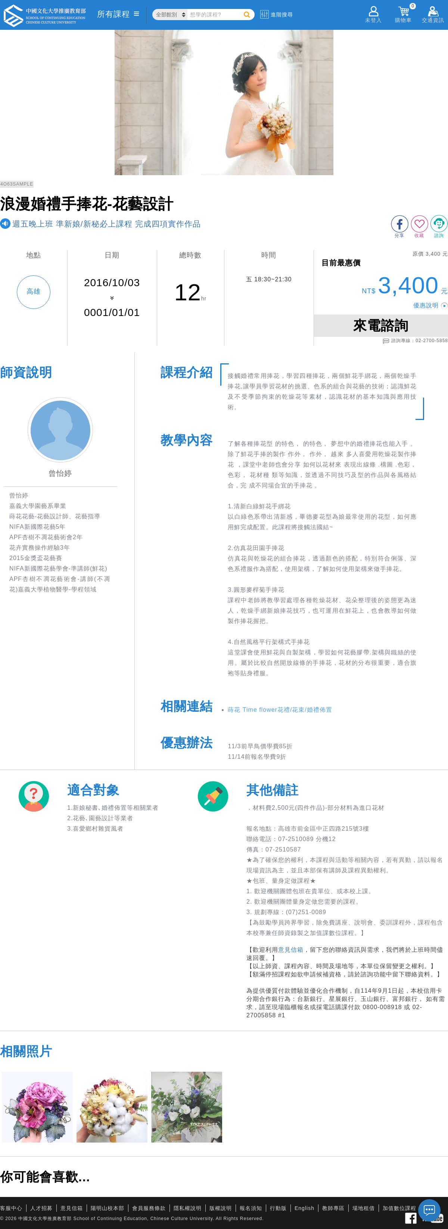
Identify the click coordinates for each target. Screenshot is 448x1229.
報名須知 (251, 1208)
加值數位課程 (399, 1208)
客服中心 (11, 1208)
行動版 (278, 1208)
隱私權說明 (188, 1208)
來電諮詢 (380, 325)
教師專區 (333, 1208)
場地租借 (363, 1208)
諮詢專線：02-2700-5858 (415, 341)
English (304, 1208)
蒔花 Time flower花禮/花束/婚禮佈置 (280, 710)
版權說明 (220, 1208)
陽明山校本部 (107, 1208)
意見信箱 (291, 950)
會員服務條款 (149, 1208)
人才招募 (41, 1208)
